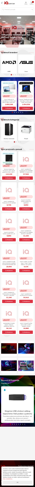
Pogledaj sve (6, 383)
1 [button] (11, 74)
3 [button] (15, 74)
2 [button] (13, 74)
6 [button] (21, 74)
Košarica (9, 108)
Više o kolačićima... (8, 479)
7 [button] (23, 74)
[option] (17, 30)
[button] (2, 3)
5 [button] (19, 74)
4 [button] (17, 74)
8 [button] (24, 424)
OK (17, 482)
